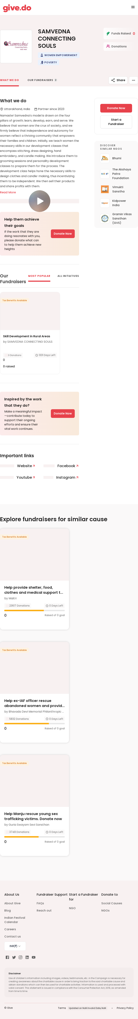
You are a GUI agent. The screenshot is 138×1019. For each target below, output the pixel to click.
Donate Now (63, 234)
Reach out (44, 910)
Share (118, 80)
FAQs (40, 903)
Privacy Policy (125, 1008)
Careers (10, 929)
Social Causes (111, 903)
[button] (58, 55)
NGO (72, 908)
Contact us (12, 936)
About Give (12, 903)
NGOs (105, 910)
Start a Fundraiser (116, 122)
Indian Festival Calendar (14, 920)
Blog (7, 910)
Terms (62, 1008)
